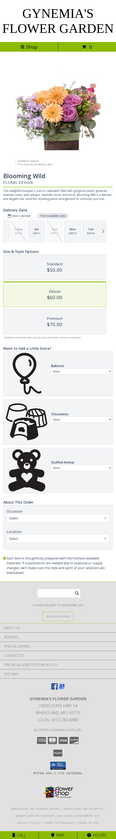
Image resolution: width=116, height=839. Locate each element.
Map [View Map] (58, 835)
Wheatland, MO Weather (35, 816)
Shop (29, 46)
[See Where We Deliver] (58, 616)
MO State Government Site (79, 816)
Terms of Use (88, 823)
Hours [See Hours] (97, 835)
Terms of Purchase (59, 823)
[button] (58, 766)
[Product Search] (59, 593)
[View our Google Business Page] (62, 688)
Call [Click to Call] (19, 835)
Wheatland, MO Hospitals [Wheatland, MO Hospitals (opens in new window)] (84, 809)
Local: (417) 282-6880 (58, 719)
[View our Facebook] (54, 688)
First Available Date (53, 216)
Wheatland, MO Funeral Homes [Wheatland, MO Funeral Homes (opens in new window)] (35, 809)
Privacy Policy (29, 823)
